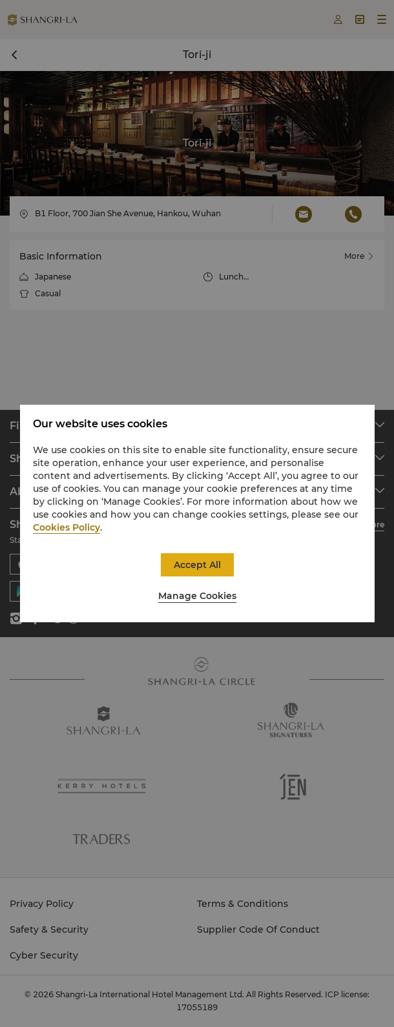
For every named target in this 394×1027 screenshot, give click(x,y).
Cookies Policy (66, 527)
